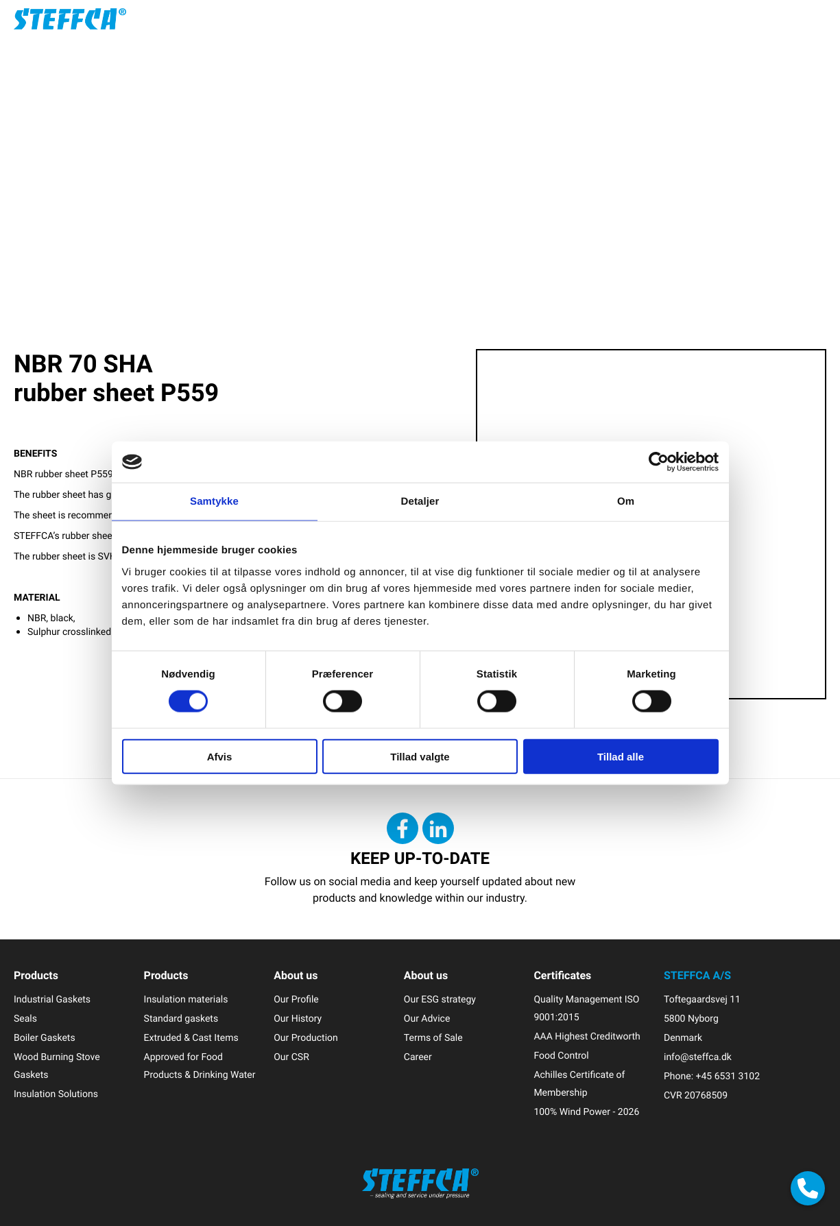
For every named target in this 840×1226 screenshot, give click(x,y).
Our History (298, 1018)
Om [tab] (625, 501)
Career (418, 1056)
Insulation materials (186, 999)
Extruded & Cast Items (191, 1037)
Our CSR (291, 1056)
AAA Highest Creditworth (586, 1036)
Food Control (560, 1055)
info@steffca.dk (698, 1056)
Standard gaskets (181, 1018)
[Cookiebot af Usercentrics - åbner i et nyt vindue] (659, 462)
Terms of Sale (433, 1037)
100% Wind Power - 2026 (586, 1111)
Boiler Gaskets (44, 1037)
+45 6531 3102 (728, 1076)
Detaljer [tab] (420, 501)
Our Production (306, 1037)
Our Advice (427, 1018)
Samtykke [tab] (214, 501)
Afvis (219, 756)
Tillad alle (620, 756)
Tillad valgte (419, 756)
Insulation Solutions (56, 1094)
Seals (25, 1018)
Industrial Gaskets (52, 999)
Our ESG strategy (440, 999)
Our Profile (296, 999)
